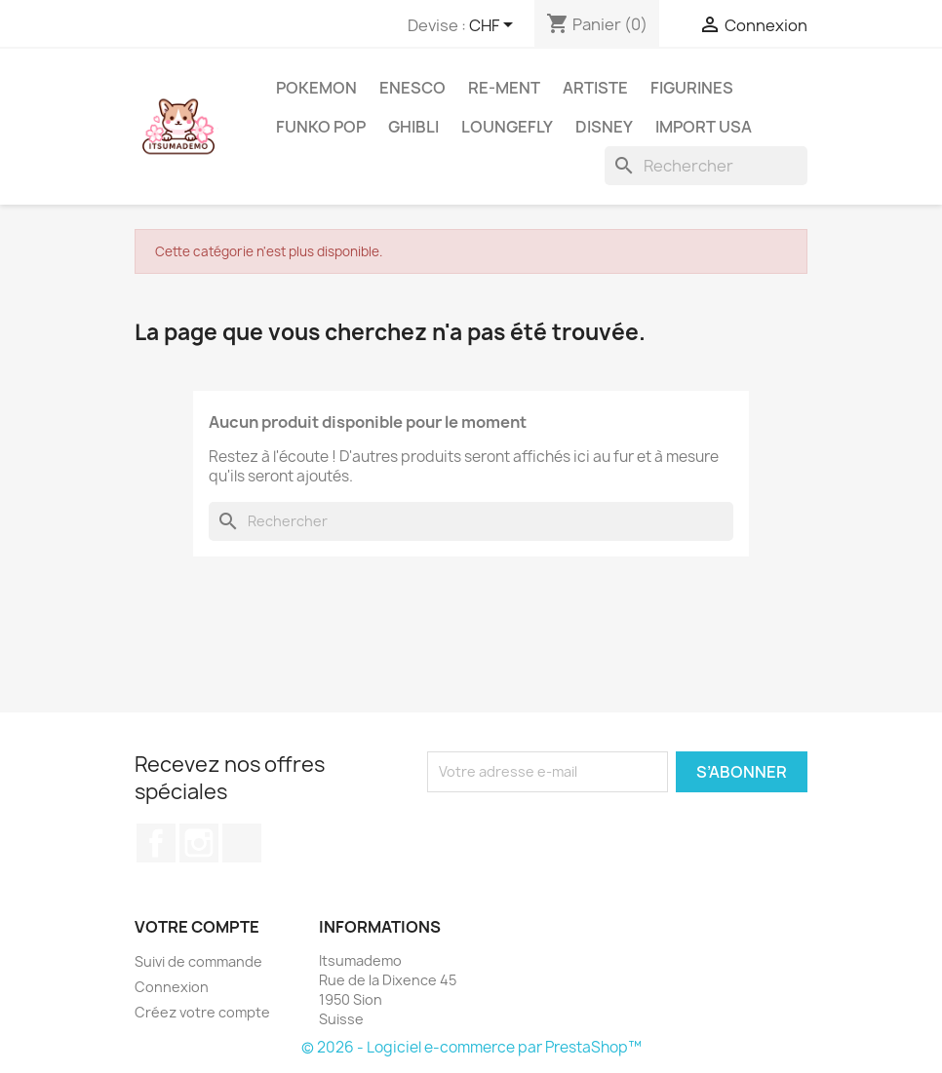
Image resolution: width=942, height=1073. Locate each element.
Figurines (691, 87)
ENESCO (412, 87)
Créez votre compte (202, 1012)
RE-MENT (504, 87)
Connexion (172, 986)
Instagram (198, 843)
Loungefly (507, 126)
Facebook (156, 843)
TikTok (241, 843)
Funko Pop (321, 126)
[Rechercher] (706, 165)
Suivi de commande (198, 961)
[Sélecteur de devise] (494, 26)
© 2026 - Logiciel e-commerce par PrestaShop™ (471, 1047)
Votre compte (197, 927)
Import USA (703, 126)
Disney (604, 126)
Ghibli (413, 126)
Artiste (595, 87)
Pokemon (316, 87)
